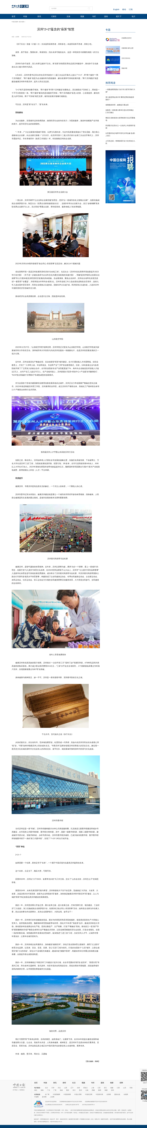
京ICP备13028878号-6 (88, 1104)
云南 (86, 1090)
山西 (65, 1088)
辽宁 (72, 1088)
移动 (124, 9)
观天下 (119, 16)
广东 (48, 1090)
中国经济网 (88, 1094)
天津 (52, 1088)
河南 (131, 1088)
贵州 (80, 1090)
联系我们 (22, 1090)
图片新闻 (21, 22)
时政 (25, 16)
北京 (46, 1088)
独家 (111, 1083)
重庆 (67, 1090)
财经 (64, 1083)
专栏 (94, 16)
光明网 (108, 1094)
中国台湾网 (77, 1094)
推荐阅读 (110, 82)
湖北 (35, 1090)
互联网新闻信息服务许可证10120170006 (71, 1101)
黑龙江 (85, 1088)
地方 (133, 16)
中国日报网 (15, 22)
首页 (13, 16)
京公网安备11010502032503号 (53, 1104)
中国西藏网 (56, 1094)
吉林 (78, 1088)
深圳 (112, 1090)
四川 (74, 1090)
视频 (82, 16)
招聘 (121, 1083)
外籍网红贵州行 (127, 38)
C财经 (53, 16)
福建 (111, 1088)
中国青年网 (99, 1094)
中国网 (36, 1097)
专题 (108, 29)
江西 (118, 1088)
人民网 (52, 1097)
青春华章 (124, 68)
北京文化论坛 (126, 58)
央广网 (47, 1094)
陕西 (99, 1090)
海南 (61, 1090)
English (116, 9)
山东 (124, 1088)
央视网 (126, 1094)
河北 (59, 1088)
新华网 (44, 1097)
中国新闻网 (67, 1094)
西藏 (93, 1090)
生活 (74, 1083)
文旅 (68, 16)
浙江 (105, 1088)
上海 (92, 1088)
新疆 (106, 1090)
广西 (54, 1090)
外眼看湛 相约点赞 (127, 48)
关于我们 (15, 1090)
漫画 (106, 16)
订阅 (131, 9)
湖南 (42, 1090)
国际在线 (117, 1094)
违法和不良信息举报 (50, 1101)
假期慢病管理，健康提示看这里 (117, 105)
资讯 (39, 16)
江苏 (99, 1088)
